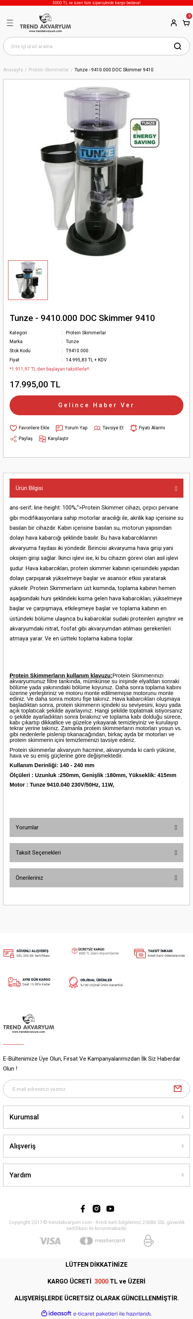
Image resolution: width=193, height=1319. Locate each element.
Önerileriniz (29, 877)
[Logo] (45, 22)
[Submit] (177, 1089)
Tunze (72, 341)
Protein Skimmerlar (86, 332)
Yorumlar (27, 827)
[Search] (96, 46)
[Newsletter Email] (96, 1089)
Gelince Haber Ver (96, 405)
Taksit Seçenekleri (38, 852)
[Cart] (186, 23)
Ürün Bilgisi (29, 488)
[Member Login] (174, 23)
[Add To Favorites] (29, 428)
